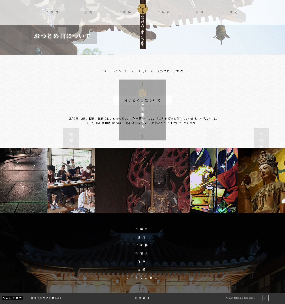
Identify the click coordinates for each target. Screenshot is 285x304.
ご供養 (164, 12)
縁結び (142, 253)
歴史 (89, 12)
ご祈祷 (125, 12)
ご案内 (52, 12)
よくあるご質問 (142, 277)
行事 (201, 12)
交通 (235, 12)
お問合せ (143, 298)
